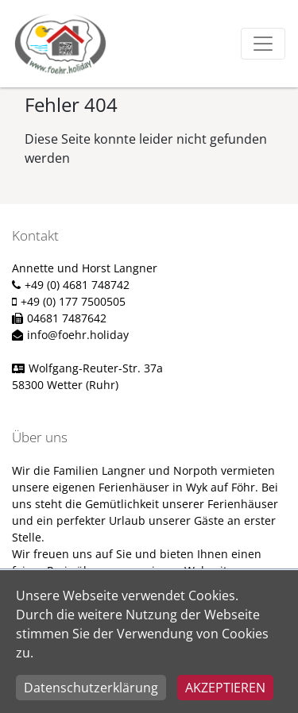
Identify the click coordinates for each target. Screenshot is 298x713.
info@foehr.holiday (78, 334)
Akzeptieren (225, 687)
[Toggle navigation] (263, 44)
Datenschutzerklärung (91, 687)
